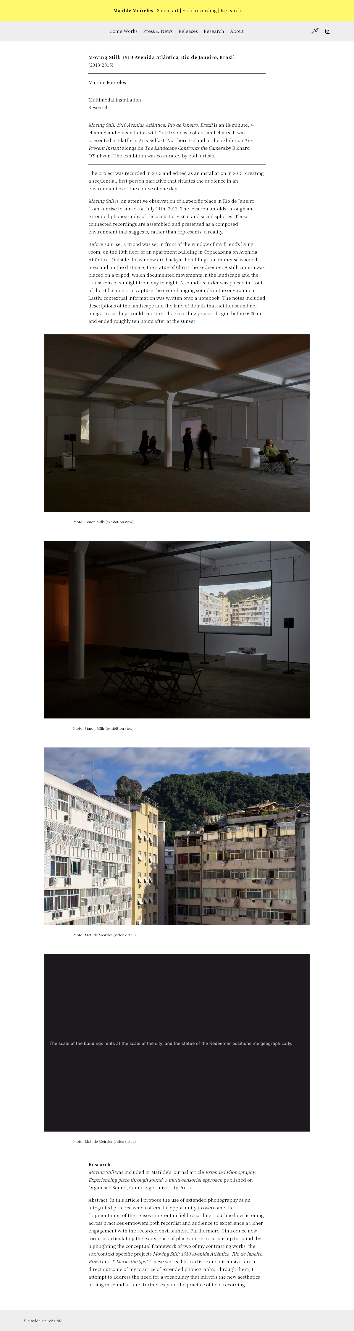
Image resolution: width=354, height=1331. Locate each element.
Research (214, 31)
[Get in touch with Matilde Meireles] (313, 32)
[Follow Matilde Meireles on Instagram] (324, 32)
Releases (188, 31)
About (237, 31)
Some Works (124, 31)
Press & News (158, 31)
